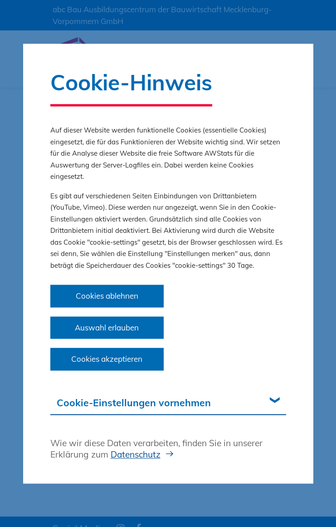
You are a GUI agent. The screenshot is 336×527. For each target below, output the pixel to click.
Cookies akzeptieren (106, 359)
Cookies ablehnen (107, 296)
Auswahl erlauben (107, 327)
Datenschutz (136, 454)
